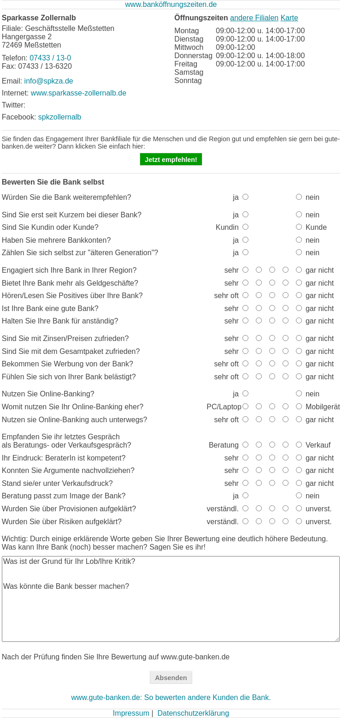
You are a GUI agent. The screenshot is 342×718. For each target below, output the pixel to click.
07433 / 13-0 (50, 58)
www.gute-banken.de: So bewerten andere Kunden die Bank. (171, 697)
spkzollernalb (59, 117)
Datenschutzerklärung (193, 713)
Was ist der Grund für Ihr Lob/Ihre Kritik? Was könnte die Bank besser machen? (171, 599)
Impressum (131, 713)
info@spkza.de (48, 81)
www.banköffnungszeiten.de (171, 4)
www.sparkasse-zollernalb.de (78, 93)
